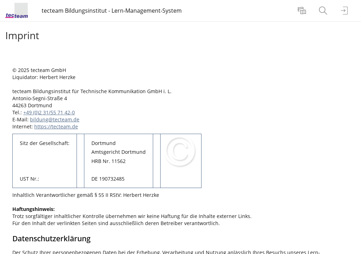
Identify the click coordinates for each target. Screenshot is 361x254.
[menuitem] (302, 10)
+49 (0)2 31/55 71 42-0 (49, 112)
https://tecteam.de (56, 126)
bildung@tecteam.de (54, 119)
